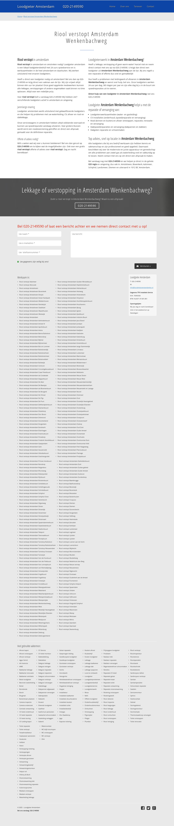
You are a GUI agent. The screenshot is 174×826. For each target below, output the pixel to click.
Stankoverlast (135, 699)
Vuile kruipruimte (25, 788)
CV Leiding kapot (25, 721)
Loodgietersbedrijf (91, 683)
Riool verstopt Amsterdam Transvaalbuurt (34, 535)
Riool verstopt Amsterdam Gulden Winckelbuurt (75, 282)
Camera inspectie (25, 702)
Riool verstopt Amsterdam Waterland (32, 590)
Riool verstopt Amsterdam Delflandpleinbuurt (35, 405)
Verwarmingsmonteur (27, 768)
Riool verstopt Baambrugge (68, 480)
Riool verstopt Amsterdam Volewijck (32, 581)
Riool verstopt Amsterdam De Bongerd (33, 392)
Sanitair (133, 679)
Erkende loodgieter (45, 705)
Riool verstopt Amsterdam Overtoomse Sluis (73, 440)
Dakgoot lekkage (44, 663)
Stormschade (135, 712)
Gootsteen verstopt (66, 666)
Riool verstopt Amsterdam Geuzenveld (33, 450)
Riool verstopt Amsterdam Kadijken (70, 330)
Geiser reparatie (65, 650)
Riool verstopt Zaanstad (67, 626)
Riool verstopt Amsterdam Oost (69, 398)
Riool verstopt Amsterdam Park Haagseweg (73, 447)
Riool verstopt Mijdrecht (67, 548)
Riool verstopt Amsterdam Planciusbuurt (72, 450)
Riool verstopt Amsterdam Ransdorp (32, 464)
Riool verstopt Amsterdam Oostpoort (71, 417)
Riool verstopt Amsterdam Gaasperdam (33, 443)
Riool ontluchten (110, 715)
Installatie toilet (64, 705)
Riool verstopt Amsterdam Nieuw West (71, 379)
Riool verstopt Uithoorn (67, 594)
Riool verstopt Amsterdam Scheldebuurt (33, 484)
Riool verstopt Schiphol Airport (70, 584)
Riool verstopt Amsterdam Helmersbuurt (72, 288)
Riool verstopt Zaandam (67, 623)
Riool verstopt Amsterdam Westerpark (32, 616)
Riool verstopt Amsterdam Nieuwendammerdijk (75, 382)
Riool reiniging (109, 721)
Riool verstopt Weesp (66, 613)
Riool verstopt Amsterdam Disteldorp (32, 411)
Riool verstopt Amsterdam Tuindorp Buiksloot (35, 542)
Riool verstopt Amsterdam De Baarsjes (33, 385)
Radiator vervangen (111, 663)
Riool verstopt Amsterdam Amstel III (32, 324)
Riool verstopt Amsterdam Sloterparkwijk (34, 516)
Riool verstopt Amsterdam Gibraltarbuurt (34, 453)
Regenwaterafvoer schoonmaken (115, 666)
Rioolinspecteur (136, 654)
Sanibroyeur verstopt (137, 676)
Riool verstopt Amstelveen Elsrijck (31, 295)
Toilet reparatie (24, 726)
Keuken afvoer (90, 650)
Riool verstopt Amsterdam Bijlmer (31, 340)
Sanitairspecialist (136, 683)
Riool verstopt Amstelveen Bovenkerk (32, 291)
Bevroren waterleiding (27, 683)
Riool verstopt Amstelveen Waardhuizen (33, 311)
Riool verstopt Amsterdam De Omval (32, 395)
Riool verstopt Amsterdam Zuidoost (71, 474)
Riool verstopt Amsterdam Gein (30, 447)
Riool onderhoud (110, 712)
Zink (43, 739)
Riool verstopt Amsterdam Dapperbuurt (33, 379)
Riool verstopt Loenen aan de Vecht (72, 542)
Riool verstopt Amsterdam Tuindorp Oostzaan (35, 551)
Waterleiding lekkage (26, 797)
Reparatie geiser (109, 676)
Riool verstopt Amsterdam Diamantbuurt (33, 408)
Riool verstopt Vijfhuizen (68, 597)
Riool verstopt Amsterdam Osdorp (70, 424)
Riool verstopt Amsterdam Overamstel (71, 434)
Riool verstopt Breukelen (68, 493)
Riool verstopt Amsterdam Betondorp (32, 337)
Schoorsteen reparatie (138, 686)
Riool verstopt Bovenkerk (68, 490)
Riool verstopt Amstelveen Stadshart (32, 307)
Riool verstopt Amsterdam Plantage (70, 453)
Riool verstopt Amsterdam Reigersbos (32, 467)
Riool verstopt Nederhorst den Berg (71, 561)
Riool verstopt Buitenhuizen (69, 497)
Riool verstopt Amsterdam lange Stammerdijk (74, 346)
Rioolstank (134, 663)
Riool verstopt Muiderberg (68, 558)
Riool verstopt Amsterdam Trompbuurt (33, 539)
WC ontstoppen (47, 733)
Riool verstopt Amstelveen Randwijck (32, 304)
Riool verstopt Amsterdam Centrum (32, 366)
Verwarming (23, 762)
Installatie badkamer (66, 696)
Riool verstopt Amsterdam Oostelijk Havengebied (75, 401)
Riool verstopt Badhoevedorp (69, 484)
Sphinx (132, 696)
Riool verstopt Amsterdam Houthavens (71, 304)
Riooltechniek (135, 666)
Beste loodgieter (25, 679)
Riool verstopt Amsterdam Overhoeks (71, 437)
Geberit (41, 721)
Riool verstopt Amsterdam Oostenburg (71, 408)
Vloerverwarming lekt (27, 781)
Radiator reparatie (110, 660)
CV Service (42, 650)
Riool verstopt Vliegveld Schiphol (71, 603)
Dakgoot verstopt (44, 679)
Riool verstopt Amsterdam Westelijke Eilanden (35, 613)
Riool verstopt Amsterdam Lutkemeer (71, 353)
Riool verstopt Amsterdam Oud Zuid (70, 427)
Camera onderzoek (26, 705)
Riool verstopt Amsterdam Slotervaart (32, 519)
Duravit (41, 702)
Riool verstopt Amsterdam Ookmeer (70, 395)
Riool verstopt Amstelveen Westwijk (32, 314)
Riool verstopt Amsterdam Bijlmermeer (33, 343)
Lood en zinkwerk (91, 673)
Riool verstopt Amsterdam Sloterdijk (32, 509)
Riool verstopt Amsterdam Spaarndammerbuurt (36, 522)
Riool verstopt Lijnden (67, 535)
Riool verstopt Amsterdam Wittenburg (32, 629)
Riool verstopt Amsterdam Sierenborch (33, 500)
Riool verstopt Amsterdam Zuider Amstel (73, 471)
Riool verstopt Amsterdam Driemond (32, 417)
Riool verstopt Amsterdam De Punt (31, 401)
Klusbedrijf (88, 654)
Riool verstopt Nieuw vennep (69, 564)
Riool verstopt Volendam (68, 607)
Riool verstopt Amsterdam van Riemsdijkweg (35, 568)
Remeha (106, 670)
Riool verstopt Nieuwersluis (69, 568)
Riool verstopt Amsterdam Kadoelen (70, 333)
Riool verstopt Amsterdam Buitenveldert (33, 359)
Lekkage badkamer (91, 663)
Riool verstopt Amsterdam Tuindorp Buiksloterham (37, 545)
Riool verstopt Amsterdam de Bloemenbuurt (35, 388)
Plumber (88, 721)
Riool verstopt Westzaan (67, 616)
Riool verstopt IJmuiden (67, 522)
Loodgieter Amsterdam (35, 6)
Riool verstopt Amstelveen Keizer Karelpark (34, 298)
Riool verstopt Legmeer (67, 532)
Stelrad (132, 702)
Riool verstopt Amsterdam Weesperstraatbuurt (35, 597)
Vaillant (22, 742)
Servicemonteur (136, 692)
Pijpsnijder (88, 715)
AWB (21, 666)
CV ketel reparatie (25, 715)
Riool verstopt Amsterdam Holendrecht (71, 295)
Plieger (87, 718)
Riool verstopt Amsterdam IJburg (69, 307)
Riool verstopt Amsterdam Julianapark (71, 327)
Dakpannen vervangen (46, 692)
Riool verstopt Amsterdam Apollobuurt (33, 327)
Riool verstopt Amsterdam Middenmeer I (72, 363)
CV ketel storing (25, 718)
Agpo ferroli (23, 660)
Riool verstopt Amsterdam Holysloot (71, 298)
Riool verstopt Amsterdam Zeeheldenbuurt (74, 461)
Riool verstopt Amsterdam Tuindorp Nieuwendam (37, 548)
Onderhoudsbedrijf (91, 702)
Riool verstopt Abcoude (27, 285)
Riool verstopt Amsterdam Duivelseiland (33, 421)
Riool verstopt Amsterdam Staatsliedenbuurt (35, 526)
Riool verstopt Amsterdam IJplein (69, 311)
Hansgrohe (63, 676)
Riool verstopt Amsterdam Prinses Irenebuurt (35, 461)
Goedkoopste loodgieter (68, 657)
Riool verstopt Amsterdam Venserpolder (33, 571)
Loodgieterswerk (91, 689)
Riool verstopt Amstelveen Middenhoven (34, 301)
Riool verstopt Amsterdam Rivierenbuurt (33, 480)
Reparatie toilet (109, 683)
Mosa (87, 692)
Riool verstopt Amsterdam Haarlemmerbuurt (73, 285)
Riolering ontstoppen (111, 692)
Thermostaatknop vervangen (140, 715)
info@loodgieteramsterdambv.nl (141, 287)
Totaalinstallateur (25, 733)
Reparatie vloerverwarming (113, 689)
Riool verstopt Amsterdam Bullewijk (32, 363)
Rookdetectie (135, 670)
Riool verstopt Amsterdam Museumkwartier (73, 369)
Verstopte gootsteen (26, 758)
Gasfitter (41, 709)
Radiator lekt (108, 657)
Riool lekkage (108, 709)
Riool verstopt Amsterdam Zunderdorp (73, 477)
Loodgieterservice (91, 686)
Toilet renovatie (135, 721)
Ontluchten (89, 709)
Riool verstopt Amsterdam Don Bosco (32, 414)
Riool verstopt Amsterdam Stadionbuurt (33, 529)
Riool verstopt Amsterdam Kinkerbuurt (71, 340)
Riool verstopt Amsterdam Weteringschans (34, 623)
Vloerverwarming (25, 778)
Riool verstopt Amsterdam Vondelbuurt (33, 584)
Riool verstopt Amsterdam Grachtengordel (34, 456)
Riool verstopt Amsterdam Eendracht (32, 427)
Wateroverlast (46, 726)
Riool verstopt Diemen (67, 503)
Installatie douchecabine (68, 699)
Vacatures (22, 739)
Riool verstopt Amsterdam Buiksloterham (34, 353)
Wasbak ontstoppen (26, 791)
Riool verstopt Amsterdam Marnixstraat (72, 356)
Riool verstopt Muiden (67, 555)
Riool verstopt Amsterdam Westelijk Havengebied (37, 610)
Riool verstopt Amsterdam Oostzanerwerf (72, 421)
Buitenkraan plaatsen (27, 699)
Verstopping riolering (26, 749)
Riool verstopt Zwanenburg (68, 629)
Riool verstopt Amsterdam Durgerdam (32, 424)
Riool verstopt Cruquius (67, 500)
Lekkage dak (89, 666)
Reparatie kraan (109, 679)
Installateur (63, 692)
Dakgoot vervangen (45, 683)
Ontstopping (89, 712)
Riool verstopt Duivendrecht (69, 509)
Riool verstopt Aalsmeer (27, 282)
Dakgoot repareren (45, 673)
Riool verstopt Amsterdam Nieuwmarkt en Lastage (75, 388)
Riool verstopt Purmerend (68, 581)
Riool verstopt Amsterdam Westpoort (32, 620)
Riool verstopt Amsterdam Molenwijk (71, 366)
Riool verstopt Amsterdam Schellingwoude (34, 487)
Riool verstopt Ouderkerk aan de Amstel (73, 577)
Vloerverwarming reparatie (28, 784)
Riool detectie (108, 699)
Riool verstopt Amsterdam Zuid (70, 464)
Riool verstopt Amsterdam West (30, 607)
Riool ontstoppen (110, 718)
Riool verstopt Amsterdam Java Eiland (71, 321)
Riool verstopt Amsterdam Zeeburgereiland (34, 636)
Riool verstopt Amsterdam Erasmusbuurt (33, 434)
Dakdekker (42, 660)
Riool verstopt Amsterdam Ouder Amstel (72, 430)
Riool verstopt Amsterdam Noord (69, 392)
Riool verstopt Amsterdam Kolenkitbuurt (72, 343)
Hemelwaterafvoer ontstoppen (70, 679)
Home (19, 16)
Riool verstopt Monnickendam (70, 551)
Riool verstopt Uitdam (67, 590)
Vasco (21, 746)
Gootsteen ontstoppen (67, 663)
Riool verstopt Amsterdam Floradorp (32, 437)
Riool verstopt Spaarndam (68, 587)
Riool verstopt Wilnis (66, 620)
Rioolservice (134, 657)
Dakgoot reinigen (44, 666)
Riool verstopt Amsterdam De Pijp (31, 398)
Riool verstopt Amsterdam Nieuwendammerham (75, 385)
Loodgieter (88, 676)
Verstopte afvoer (25, 755)
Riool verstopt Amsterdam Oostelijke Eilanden (74, 405)
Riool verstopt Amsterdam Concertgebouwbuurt (36, 369)
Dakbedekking (43, 657)
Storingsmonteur (136, 709)
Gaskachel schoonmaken (47, 715)
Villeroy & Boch (24, 775)
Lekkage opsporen (91, 670)
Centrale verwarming (26, 709)
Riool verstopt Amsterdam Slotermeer (32, 513)
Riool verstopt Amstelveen (28, 288)
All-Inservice (23, 663)
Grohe (61, 670)
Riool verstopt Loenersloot (68, 545)
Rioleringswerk (109, 696)
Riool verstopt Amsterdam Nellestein (71, 372)
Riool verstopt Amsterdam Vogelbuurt (32, 574)
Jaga (60, 718)
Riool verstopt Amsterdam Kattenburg (71, 337)
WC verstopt (46, 736)
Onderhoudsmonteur (92, 705)
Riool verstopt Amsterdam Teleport (31, 532)
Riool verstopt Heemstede (68, 519)
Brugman (22, 696)
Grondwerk (63, 673)
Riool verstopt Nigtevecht (68, 571)
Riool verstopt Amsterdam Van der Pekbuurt (35, 561)
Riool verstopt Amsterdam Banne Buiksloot (34, 333)
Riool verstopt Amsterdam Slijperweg (32, 503)
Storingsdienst (135, 705)
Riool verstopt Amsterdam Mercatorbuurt (72, 359)
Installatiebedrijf (65, 709)
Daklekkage (42, 686)
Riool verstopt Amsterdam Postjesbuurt (72, 456)
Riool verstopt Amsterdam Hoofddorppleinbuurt (75, 301)
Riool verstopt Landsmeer (68, 529)
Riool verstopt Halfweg (67, 516)
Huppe (61, 689)
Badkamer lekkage (25, 670)
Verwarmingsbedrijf (26, 765)
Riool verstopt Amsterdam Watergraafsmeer (34, 587)
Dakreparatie (43, 696)
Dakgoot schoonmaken (46, 676)
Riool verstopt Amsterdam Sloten (31, 506)
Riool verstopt (135, 650)
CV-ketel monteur (44, 654)
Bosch (21, 692)
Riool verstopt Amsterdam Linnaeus (70, 350)
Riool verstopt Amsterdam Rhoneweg (32, 471)
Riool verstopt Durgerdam (68, 513)
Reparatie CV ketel (110, 673)
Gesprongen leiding (66, 654)
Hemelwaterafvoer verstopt (69, 683)
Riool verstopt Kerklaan (67, 526)
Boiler (21, 686)
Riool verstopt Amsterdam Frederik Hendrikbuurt (36, 440)
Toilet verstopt (24, 729)
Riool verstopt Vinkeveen (68, 600)
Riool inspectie (109, 702)
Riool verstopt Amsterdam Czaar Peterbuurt (34, 372)
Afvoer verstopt (24, 657)
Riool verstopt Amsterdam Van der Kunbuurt (35, 558)
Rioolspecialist (135, 660)
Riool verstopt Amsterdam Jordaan (70, 324)
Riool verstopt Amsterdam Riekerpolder (33, 474)
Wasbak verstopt (25, 794)
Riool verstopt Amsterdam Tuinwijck (32, 555)
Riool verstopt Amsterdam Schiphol (32, 493)
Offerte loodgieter (91, 699)
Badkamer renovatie (26, 673)
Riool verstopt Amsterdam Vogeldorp (32, 577)
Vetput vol (23, 771)
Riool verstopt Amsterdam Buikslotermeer (34, 356)
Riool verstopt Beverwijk (67, 487)
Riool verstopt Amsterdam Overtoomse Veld (73, 443)
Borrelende (23, 689)
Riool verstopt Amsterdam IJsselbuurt (71, 314)
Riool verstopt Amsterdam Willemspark (33, 626)
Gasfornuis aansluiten (46, 712)
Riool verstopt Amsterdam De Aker (31, 382)
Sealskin (133, 689)
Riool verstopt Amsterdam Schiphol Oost (33, 497)
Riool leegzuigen (109, 705)
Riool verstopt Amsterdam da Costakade (33, 375)
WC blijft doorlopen (49, 729)
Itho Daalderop (64, 715)
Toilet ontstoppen (136, 718)
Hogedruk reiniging (66, 686)
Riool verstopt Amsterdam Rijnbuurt (32, 477)
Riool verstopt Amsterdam (28, 317)
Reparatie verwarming (111, 686)
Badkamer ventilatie (26, 676)
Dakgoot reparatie (44, 670)
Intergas (62, 712)
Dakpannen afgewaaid (46, 689)
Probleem (107, 654)
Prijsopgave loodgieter (112, 650)
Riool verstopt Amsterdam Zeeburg (31, 632)
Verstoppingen (24, 752)
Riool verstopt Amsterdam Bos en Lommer (34, 346)
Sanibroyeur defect (137, 673)
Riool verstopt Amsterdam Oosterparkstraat (73, 414)
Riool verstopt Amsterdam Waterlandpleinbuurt (36, 594)
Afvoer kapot (24, 650)
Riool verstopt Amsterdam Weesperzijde (33, 600)
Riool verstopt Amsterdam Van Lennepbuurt (35, 564)
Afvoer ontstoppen (26, 654)
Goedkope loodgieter (67, 660)
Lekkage (87, 660)
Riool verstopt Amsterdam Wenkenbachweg (40, 16)
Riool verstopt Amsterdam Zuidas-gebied (73, 467)
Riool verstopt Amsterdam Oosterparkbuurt (73, 411)
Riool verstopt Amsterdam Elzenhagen (33, 430)
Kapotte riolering (65, 721)
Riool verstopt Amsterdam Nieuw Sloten (72, 375)
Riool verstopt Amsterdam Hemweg (70, 291)
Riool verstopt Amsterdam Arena (31, 330)
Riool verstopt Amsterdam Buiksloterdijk (33, 350)
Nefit (86, 696)
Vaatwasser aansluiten (27, 736)
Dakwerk (41, 699)
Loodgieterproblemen (92, 679)
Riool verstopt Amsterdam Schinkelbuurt (33, 490)
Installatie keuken (65, 702)
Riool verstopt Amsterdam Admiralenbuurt (34, 321)
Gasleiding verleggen (45, 718)
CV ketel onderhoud (26, 712)
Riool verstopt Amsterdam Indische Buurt (72, 317)
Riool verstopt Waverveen (68, 610)
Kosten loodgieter (91, 657)
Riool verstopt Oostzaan (67, 574)
